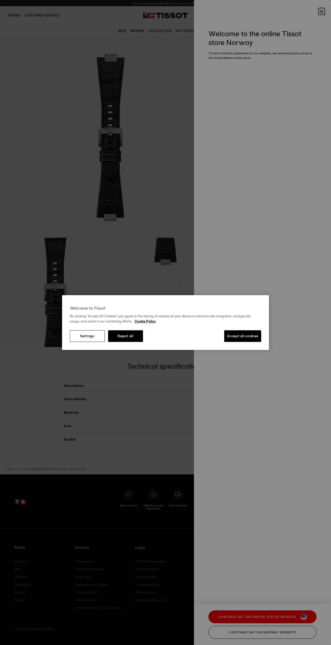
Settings (87, 336)
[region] (165, 322)
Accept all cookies (242, 336)
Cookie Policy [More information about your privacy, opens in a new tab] (145, 321)
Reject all (125, 336)
